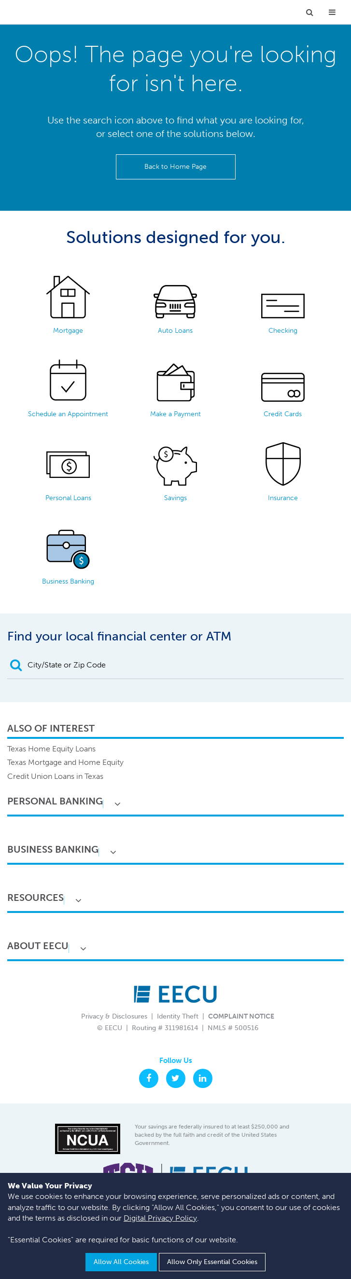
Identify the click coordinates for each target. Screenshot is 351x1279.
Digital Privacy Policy (160, 1218)
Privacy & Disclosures (114, 1016)
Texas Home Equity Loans (51, 748)
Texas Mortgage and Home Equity (65, 762)
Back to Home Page (175, 167)
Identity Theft (177, 1016)
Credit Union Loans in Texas (55, 776)
